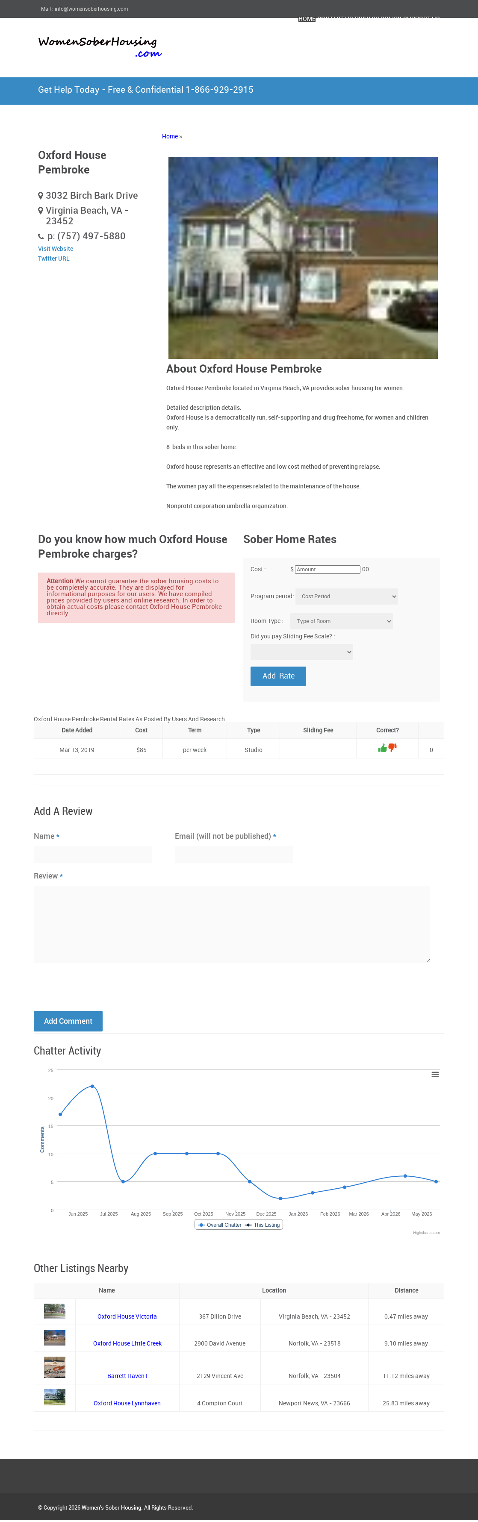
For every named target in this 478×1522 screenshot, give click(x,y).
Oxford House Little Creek (127, 1345)
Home (246, 41)
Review (48, 877)
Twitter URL (54, 259)
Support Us (413, 41)
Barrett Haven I (127, 1378)
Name (47, 837)
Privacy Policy (351, 41)
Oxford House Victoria (127, 1318)
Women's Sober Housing (111, 1510)
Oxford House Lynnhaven (127, 1405)
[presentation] (99, 987)
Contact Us (291, 41)
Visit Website (55, 249)
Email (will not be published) (226, 837)
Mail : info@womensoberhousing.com (84, 9)
